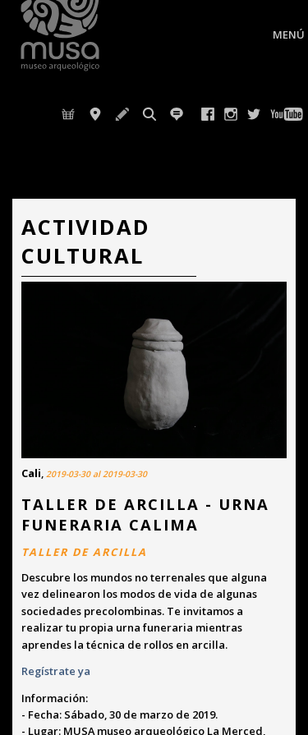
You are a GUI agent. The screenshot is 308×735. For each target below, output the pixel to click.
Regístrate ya (57, 671)
